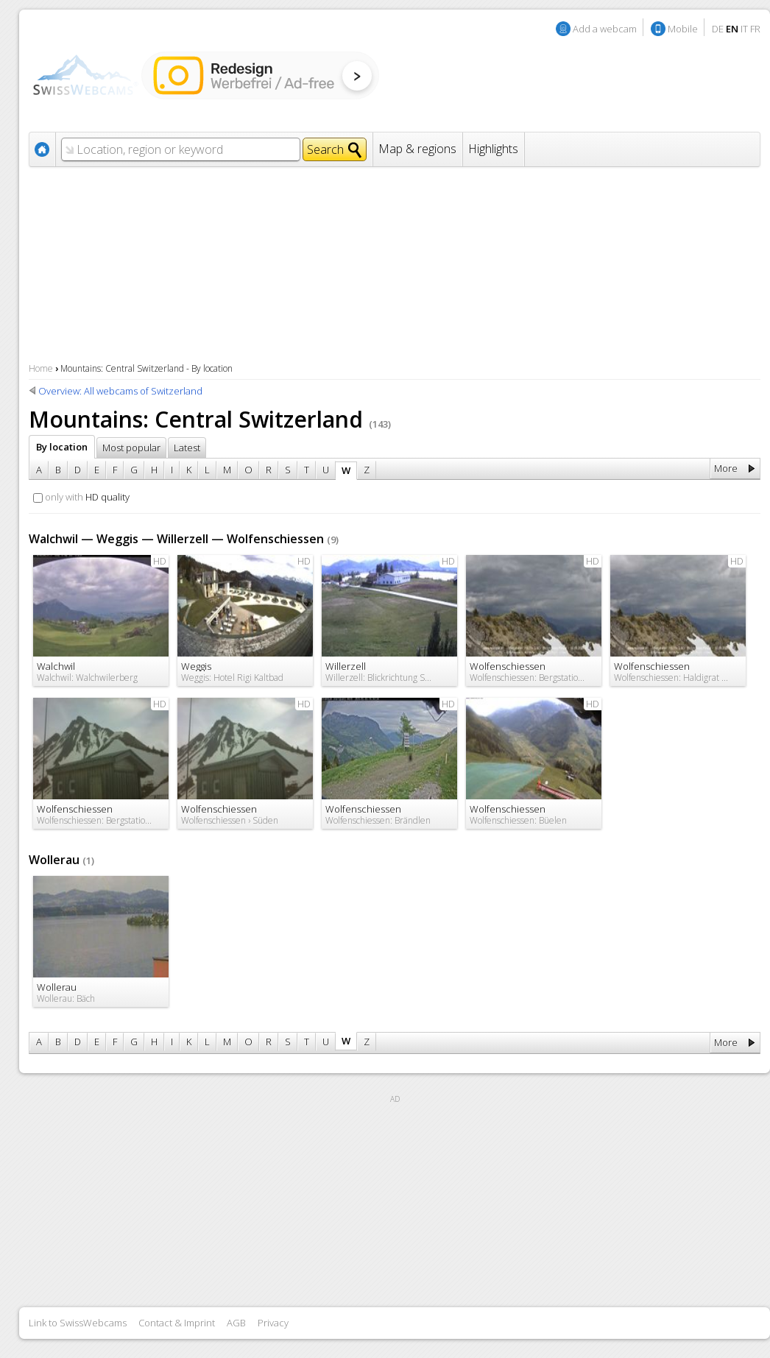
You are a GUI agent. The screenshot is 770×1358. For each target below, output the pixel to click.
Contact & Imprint (176, 1322)
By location (62, 446)
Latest (187, 447)
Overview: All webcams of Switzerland (120, 390)
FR (755, 28)
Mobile (683, 28)
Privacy (273, 1322)
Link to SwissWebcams (78, 1322)
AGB (236, 1322)
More (726, 468)
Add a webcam (605, 28)
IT (744, 28)
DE (718, 28)
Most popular (131, 447)
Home (41, 368)
